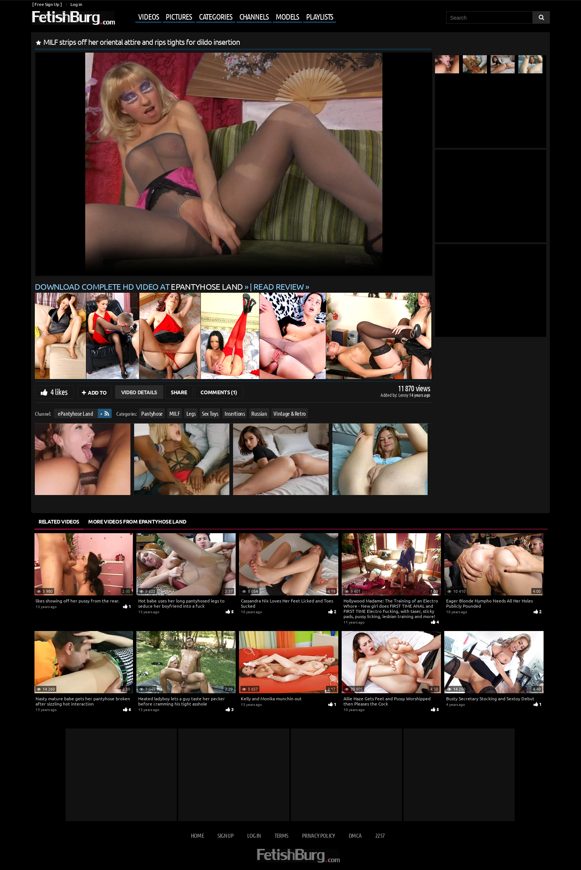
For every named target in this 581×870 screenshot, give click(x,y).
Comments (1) (218, 392)
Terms (281, 835)
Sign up (225, 835)
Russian (259, 413)
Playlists (319, 16)
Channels (254, 16)
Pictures (179, 16)
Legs (191, 413)
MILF (174, 413)
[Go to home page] (73, 18)
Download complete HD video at (140, 286)
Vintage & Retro (289, 413)
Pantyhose (152, 413)
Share (179, 392)
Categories (215, 16)
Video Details (139, 392)
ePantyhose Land (75, 413)
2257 (380, 835)
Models (287, 16)
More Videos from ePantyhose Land (137, 521)
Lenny (403, 395)
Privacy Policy (318, 835)
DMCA (355, 835)
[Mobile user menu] (226, 17)
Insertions (235, 413)
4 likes (58, 391)
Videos (148, 16)
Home (197, 835)
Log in (76, 4)
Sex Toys (210, 413)
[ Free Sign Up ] (47, 4)
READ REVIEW (278, 286)
